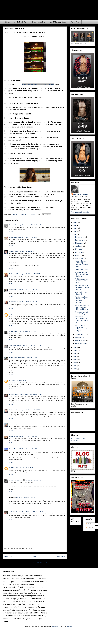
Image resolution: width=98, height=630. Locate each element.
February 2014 (80, 240)
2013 (75, 231)
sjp (10, 380)
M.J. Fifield (13, 448)
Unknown (11, 467)
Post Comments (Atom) (39, 562)
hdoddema (55, 626)
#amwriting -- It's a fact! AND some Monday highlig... (82, 307)
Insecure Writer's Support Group (38, 84)
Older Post (60, 556)
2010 (75, 222)
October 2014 (80, 337)
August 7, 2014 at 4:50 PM (24, 467)
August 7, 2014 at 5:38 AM (27, 436)
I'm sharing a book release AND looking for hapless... (81, 299)
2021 (75, 366)
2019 (75, 360)
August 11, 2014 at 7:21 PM (33, 511)
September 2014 (81, 334)
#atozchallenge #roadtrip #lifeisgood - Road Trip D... (82, 328)
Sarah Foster (13, 302)
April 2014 (79, 246)
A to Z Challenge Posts (58, 22)
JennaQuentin (13, 237)
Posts (88, 524)
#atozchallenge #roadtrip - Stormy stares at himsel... (81, 263)
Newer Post (8, 556)
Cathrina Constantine (16, 511)
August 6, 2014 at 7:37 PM (21, 380)
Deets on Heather (38, 22)
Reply (11, 231)
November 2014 (80, 341)
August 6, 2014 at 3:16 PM (29, 314)
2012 (75, 228)
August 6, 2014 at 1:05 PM (27, 289)
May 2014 (78, 249)
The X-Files (75, 22)
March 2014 (79, 243)
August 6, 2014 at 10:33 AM (27, 237)
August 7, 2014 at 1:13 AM (24, 424)
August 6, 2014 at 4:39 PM (28, 358)
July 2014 (78, 255)
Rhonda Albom (13, 436)
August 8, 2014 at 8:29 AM (34, 480)
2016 (75, 350)
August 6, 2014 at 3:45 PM (27, 331)
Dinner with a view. (81, 269)
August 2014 (79, 258)
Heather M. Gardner (15, 480)
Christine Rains (14, 410)
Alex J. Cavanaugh (15, 225)
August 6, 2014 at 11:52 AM (24, 251)
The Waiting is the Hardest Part (40, 9)
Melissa (11, 251)
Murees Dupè (13, 331)
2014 (75, 234)
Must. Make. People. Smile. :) (82, 293)
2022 (75, 369)
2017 (75, 354)
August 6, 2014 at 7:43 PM (34, 394)
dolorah (11, 424)
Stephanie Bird (14, 314)
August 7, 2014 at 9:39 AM (27, 448)
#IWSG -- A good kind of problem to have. (81, 274)
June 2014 (78, 252)
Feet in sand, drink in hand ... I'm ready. (81, 281)
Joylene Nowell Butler (17, 394)
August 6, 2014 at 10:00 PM (30, 410)
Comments (90, 527)
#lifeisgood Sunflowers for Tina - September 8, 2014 (81, 319)
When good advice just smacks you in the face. (82, 287)
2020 (75, 363)
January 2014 (79, 237)
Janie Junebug (14, 358)
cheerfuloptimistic (15, 345)
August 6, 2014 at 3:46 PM (32, 345)
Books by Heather (20, 22)
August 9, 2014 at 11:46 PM (25, 497)
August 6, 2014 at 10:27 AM (31, 225)
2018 (75, 357)
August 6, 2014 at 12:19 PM (30, 274)
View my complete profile (80, 212)
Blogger (69, 626)
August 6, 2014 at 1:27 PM (27, 302)
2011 (75, 225)
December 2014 (80, 344)
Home (7, 22)
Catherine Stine (14, 274)
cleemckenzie (13, 289)
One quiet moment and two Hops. (81, 313)
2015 (75, 347)
